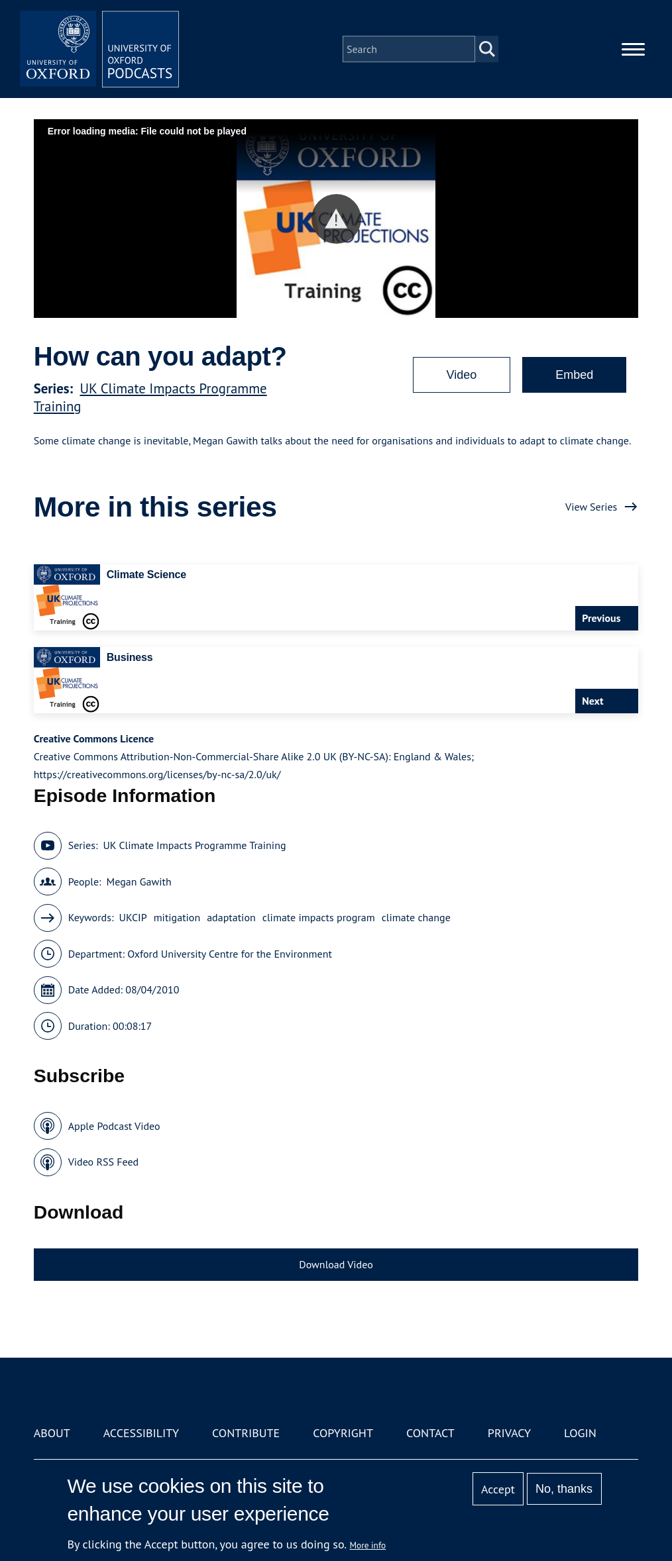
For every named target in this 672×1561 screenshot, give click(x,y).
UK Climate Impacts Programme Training (194, 845)
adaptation (231, 917)
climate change (416, 917)
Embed (574, 374)
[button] (336, 219)
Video (462, 374)
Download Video (335, 1264)
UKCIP (132, 917)
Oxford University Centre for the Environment (229, 953)
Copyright (343, 1432)
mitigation (177, 917)
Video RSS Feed (103, 1161)
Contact (430, 1432)
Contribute (246, 1432)
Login (580, 1432)
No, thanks (563, 1488)
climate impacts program (318, 917)
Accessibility (141, 1432)
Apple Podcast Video (114, 1126)
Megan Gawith (139, 881)
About (52, 1432)
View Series (591, 506)
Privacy (509, 1432)
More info (368, 1545)
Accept (498, 1489)
